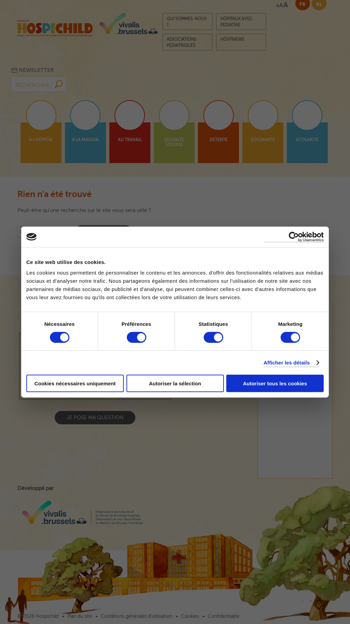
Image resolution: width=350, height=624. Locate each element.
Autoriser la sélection (175, 383)
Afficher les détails (287, 362)
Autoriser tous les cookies (275, 383)
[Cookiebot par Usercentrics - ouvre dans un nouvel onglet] (294, 236)
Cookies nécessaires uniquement (75, 383)
